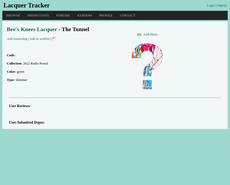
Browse (13, 15)
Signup (222, 5)
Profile (106, 15)
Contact (127, 15)
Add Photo (150, 34)
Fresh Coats (38, 15)
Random (84, 15)
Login (211, 5)
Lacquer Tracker (26, 5)
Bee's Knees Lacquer (32, 29)
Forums (63, 15)
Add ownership (17, 39)
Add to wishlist (39, 39)
